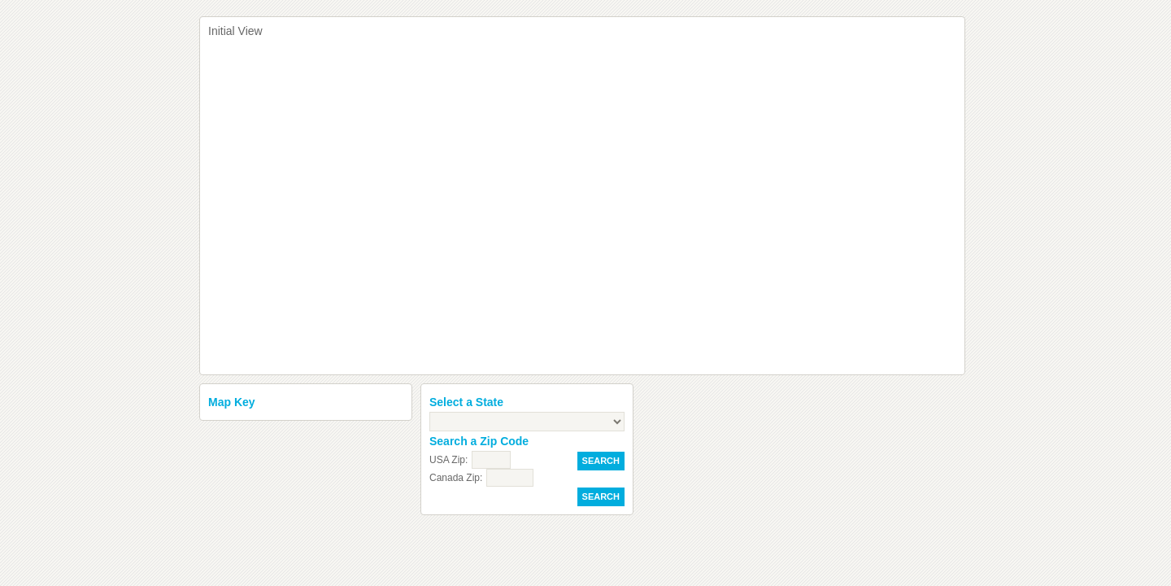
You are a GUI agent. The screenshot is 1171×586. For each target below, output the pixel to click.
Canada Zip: (455, 477)
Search (601, 461)
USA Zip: (448, 460)
